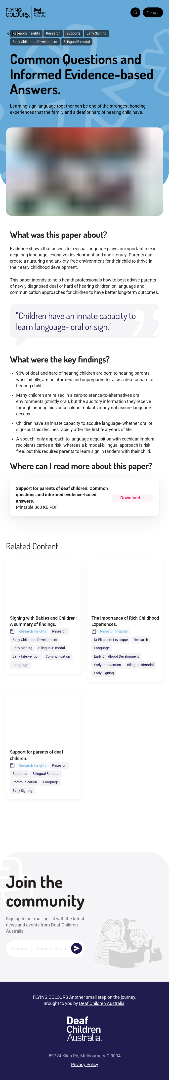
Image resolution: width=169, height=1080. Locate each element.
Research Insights (26, 33)
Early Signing (96, 33)
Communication (57, 656)
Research (53, 33)
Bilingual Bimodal (76, 42)
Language (20, 665)
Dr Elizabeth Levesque (111, 640)
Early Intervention (26, 656)
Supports (73, 33)
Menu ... (153, 12)
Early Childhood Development (34, 42)
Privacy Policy (84, 1064)
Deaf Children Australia (102, 1003)
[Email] (45, 948)
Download (130, 497)
